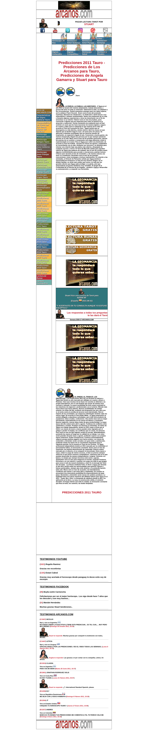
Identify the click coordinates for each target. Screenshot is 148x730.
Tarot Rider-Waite (82, 415)
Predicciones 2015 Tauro (43, 246)
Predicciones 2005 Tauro (43, 194)
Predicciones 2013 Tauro (43, 235)
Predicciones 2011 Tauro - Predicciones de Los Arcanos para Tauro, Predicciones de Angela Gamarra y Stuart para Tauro (81, 71)
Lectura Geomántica (42, 282)
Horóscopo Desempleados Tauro (43, 188)
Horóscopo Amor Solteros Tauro (43, 147)
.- (81, 106)
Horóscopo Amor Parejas (88, 42)
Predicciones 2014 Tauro (43, 241)
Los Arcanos (90, 398)
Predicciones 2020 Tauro (43, 272)
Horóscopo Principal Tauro (43, 135)
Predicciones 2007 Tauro (43, 204)
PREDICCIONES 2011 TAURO (81, 492)
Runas (71, 465)
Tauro (78, 95)
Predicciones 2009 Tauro (43, 215)
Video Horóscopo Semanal (102, 40)
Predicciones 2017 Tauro (43, 256)
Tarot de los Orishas (89, 444)
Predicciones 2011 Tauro (43, 225)
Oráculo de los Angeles (77, 167)
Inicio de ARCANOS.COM (44, 111)
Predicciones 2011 (76, 398)
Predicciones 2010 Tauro (43, 220)
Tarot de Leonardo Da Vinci (74, 128)
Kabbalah (59, 476)
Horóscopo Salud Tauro (42, 181)
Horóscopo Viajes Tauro (42, 176)
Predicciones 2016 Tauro (43, 251)
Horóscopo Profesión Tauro (44, 166)
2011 (61, 108)
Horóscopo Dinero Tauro (42, 161)
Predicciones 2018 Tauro (43, 261)
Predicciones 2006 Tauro (43, 199)
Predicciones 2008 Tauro (43, 209)
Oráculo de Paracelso (74, 159)
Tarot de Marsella (83, 149)
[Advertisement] (44, 65)
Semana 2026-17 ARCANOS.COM (82, 319)
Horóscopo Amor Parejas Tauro (43, 154)
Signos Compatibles (72, 53)
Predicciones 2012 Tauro (43, 230)
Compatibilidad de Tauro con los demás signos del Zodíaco (43, 127)
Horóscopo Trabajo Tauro (43, 171)
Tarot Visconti (72, 113)
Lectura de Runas (41, 277)
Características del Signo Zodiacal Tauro (43, 117)
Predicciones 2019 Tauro (43, 267)
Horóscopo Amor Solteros (73, 42)
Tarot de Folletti (70, 143)
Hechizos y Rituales (102, 53)
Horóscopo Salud (87, 53)
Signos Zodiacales (57, 53)
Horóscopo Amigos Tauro (43, 141)
